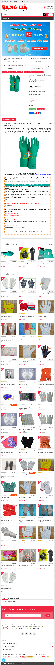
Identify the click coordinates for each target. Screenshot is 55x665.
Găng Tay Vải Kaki (5, 497)
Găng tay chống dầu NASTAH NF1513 (8, 263)
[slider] (31, 87)
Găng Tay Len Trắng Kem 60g (25, 474)
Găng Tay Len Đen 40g (42, 361)
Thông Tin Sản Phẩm (9, 119)
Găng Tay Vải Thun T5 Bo (43, 316)
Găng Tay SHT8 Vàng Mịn (6, 316)
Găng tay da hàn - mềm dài (43, 293)
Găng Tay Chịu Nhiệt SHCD (6, 520)
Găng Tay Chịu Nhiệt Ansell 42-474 (8, 542)
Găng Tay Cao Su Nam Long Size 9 (26, 339)
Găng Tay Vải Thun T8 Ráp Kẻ (25, 361)
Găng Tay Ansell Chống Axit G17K (26, 263)
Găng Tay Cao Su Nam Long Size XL (8, 565)
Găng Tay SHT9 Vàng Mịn (43, 475)
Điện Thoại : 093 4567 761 (34, 83)
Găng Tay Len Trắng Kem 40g (7, 293)
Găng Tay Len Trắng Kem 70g (7, 588)
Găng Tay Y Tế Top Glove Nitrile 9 (8, 406)
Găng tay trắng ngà (23, 384)
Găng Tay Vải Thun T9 (42, 542)
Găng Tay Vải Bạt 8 (42, 429)
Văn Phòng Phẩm (18, 663)
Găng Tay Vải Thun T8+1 (43, 339)
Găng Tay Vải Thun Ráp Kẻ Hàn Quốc (27, 497)
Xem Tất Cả (50, 244)
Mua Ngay (41, 109)
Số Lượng (31, 105)
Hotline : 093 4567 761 (34, 81)
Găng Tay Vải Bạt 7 (42, 407)
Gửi (48, 615)
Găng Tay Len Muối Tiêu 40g (25, 293)
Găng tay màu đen (23, 452)
